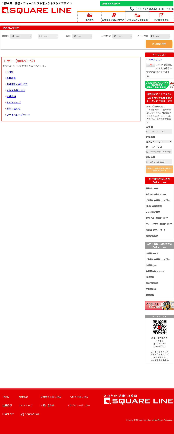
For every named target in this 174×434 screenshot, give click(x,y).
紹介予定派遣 (152, 283)
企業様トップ (152, 253)
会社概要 (11, 78)
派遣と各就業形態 (154, 206)
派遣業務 (150, 277)
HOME (10, 72)
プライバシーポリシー (18, 114)
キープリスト (159, 54)
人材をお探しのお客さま (159, 245)
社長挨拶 (11, 96)
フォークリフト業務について (159, 224)
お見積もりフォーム (155, 271)
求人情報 (89, 16)
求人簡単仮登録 (161, 16)
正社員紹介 (151, 289)
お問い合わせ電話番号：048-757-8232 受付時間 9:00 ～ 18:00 (152, 8)
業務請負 (150, 294)
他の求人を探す (11, 28)
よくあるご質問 (153, 212)
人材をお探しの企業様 (137, 16)
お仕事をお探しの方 (17, 84)
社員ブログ (8, 414)
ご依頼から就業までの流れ (158, 259)
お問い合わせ (14, 108)
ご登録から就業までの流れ (158, 200)
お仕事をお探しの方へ (156, 194)
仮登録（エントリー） (156, 230)
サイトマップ (14, 102)
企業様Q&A (151, 265)
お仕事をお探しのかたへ (113, 16)
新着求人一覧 (152, 188)
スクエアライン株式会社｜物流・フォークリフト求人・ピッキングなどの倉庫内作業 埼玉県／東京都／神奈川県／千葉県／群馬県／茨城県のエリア (36, 8)
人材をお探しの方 (16, 90)
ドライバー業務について (157, 218)
